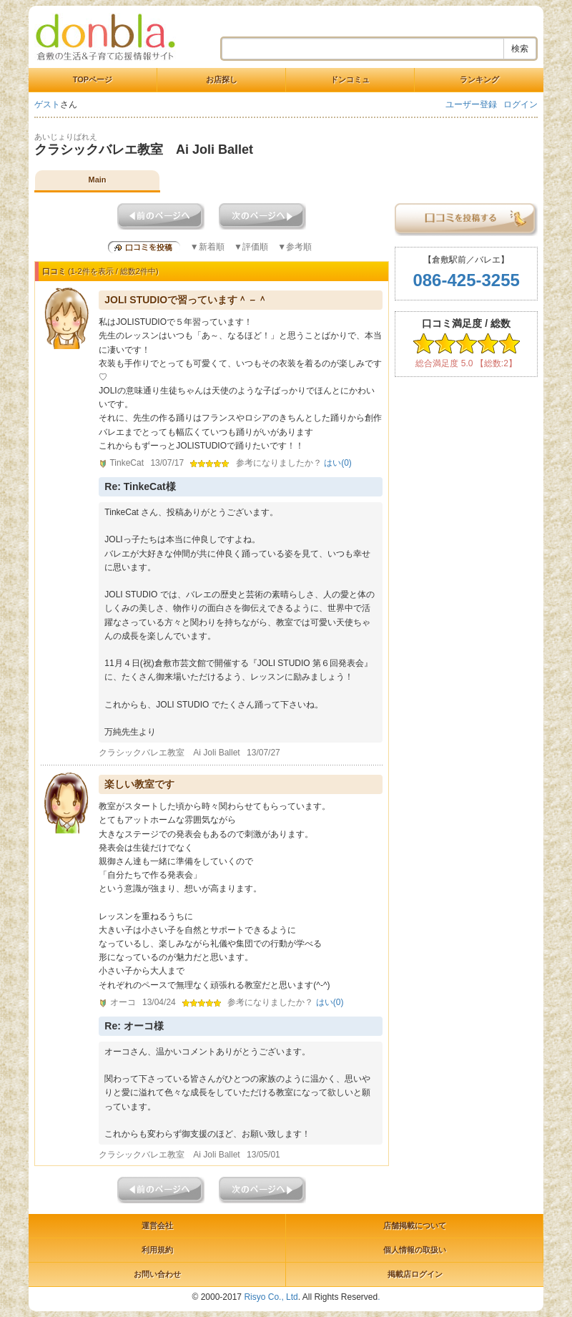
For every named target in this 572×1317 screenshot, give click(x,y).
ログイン (520, 104)
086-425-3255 (466, 280)
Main (97, 179)
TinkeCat (126, 463)
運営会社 (157, 1225)
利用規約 (157, 1249)
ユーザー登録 (471, 104)
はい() (338, 463)
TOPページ (92, 79)
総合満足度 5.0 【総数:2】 (465, 363)
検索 (519, 49)
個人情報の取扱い (414, 1249)
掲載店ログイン (415, 1274)
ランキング (479, 79)
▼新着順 (207, 247)
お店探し (221, 79)
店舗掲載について (414, 1225)
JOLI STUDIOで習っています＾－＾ (185, 299)
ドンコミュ (350, 79)
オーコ (123, 1002)
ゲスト (47, 104)
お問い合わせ (157, 1274)
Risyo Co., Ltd (270, 1297)
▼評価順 (251, 247)
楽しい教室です (139, 784)
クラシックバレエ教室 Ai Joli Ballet (143, 149)
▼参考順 (294, 247)
